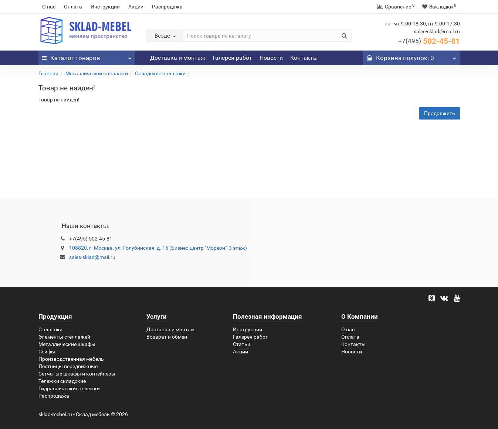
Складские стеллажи (160, 73)
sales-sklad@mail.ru (92, 257)
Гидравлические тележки (69, 388)
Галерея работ (232, 57)
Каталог (87, 56)
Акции (135, 7)
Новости (271, 57)
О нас (48, 7)
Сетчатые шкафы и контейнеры (76, 374)
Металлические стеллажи (96, 73)
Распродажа (167, 7)
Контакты (304, 57)
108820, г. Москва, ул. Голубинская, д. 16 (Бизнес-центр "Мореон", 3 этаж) (158, 248)
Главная (48, 73)
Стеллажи (50, 329)
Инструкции (105, 7)
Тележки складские (62, 381)
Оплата (73, 7)
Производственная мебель (71, 359)
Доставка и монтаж (177, 57)
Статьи (241, 344)
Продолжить (439, 113)
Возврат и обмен (166, 337)
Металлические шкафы (66, 344)
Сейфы (46, 351)
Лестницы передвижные (68, 366)
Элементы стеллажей (64, 337)
